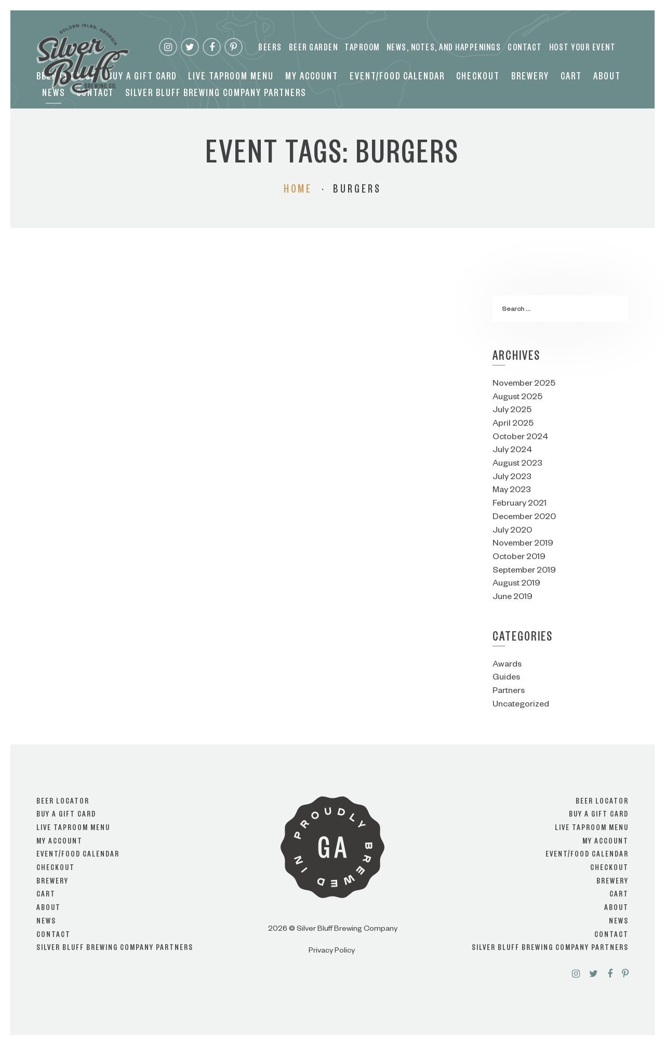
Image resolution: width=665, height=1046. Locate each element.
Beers (270, 49)
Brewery (530, 78)
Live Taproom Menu (231, 78)
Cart (571, 78)
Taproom (362, 49)
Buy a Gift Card (142, 78)
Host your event (582, 49)
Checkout (478, 78)
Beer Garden (313, 49)
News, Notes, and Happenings (444, 49)
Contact (525, 49)
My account (311, 78)
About (607, 78)
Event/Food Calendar (397, 78)
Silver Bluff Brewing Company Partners (215, 95)
